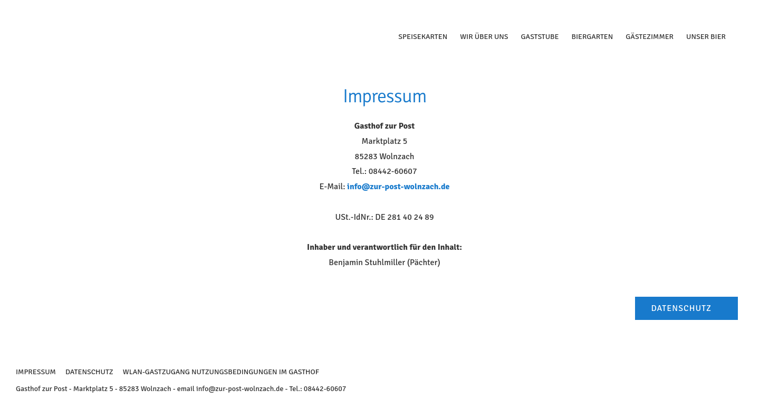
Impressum (36, 371)
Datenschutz (89, 371)
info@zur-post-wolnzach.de (398, 186)
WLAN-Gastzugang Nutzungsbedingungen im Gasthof (221, 371)
